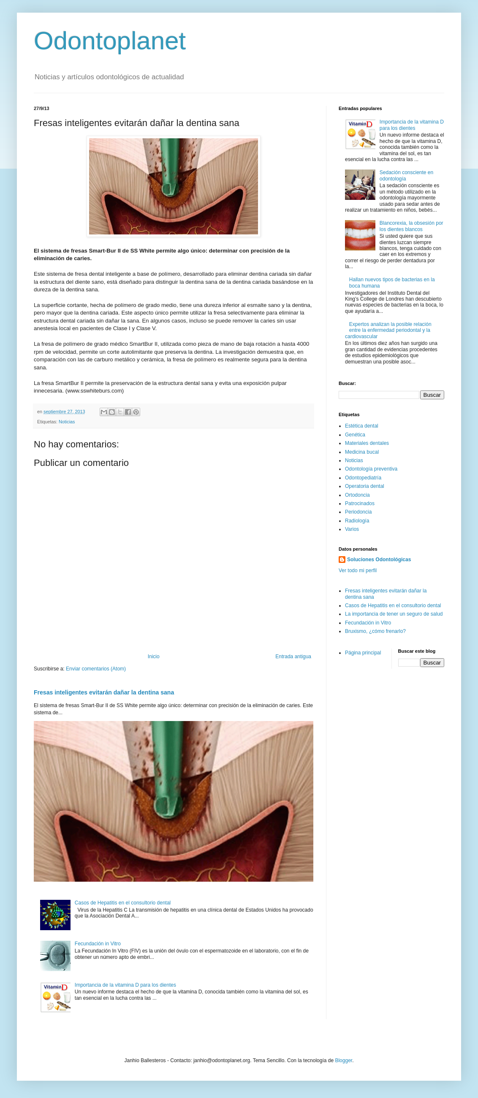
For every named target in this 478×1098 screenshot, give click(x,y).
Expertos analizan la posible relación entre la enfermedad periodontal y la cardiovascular (388, 330)
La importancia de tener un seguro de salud (394, 614)
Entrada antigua (293, 656)
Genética (355, 435)
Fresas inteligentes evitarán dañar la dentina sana (104, 692)
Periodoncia (358, 512)
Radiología (357, 521)
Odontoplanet (110, 41)
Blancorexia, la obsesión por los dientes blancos (411, 226)
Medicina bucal (362, 452)
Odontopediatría (363, 478)
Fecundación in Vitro (98, 944)
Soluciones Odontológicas (379, 559)
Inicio (154, 656)
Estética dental (361, 426)
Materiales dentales (367, 443)
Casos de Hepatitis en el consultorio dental (123, 903)
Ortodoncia (357, 495)
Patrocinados (360, 503)
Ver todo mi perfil (358, 570)
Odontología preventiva (371, 469)
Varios (352, 529)
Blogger (343, 1060)
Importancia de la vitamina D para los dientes (125, 985)
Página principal (363, 653)
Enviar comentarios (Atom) (96, 669)
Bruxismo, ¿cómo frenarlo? (375, 631)
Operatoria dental (364, 486)
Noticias (67, 421)
